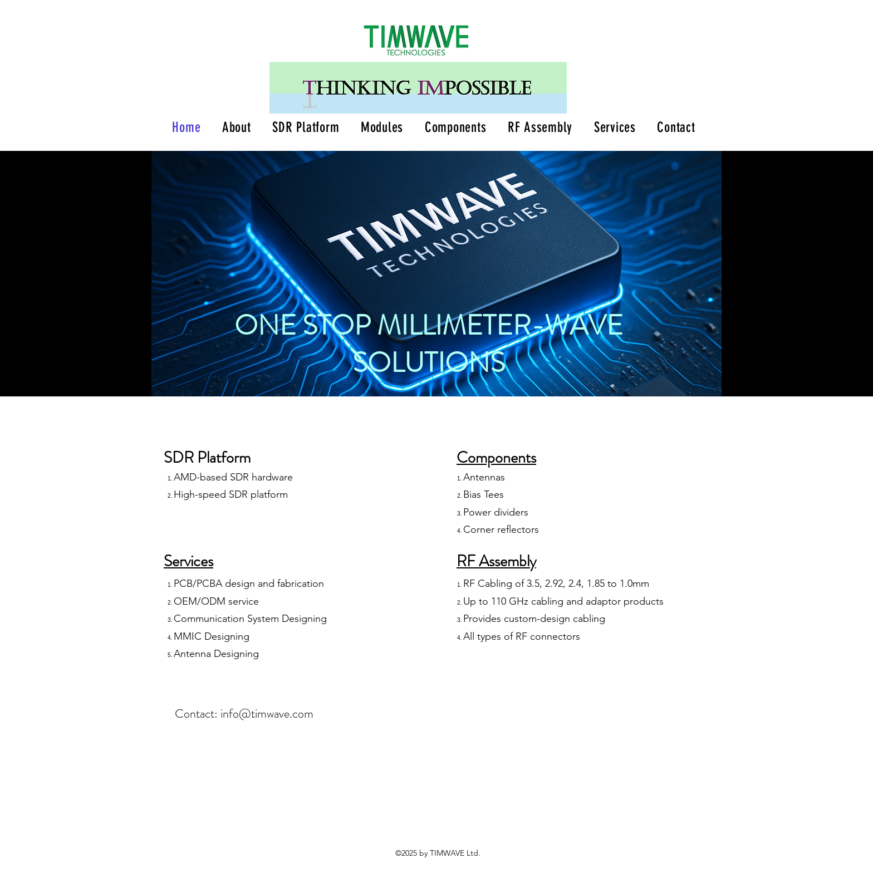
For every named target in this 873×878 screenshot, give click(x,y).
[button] (306, 127)
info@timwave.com (266, 713)
